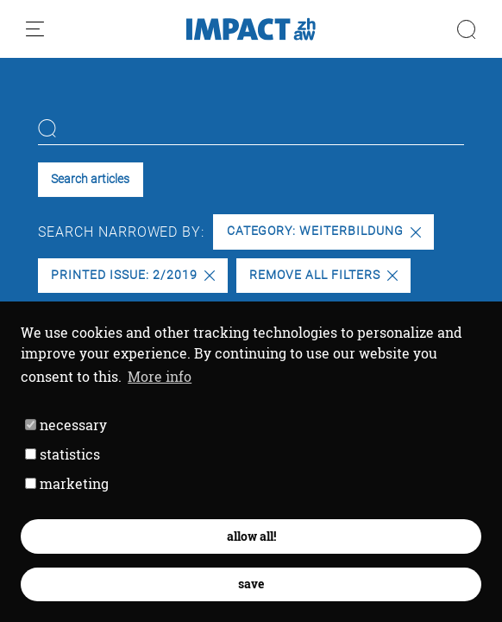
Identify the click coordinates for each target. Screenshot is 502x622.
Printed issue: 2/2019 (132, 275)
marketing (67, 483)
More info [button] (159, 376)
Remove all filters (323, 275)
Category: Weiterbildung (324, 231)
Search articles (90, 179)
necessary (66, 425)
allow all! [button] (251, 536)
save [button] (251, 583)
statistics (62, 454)
